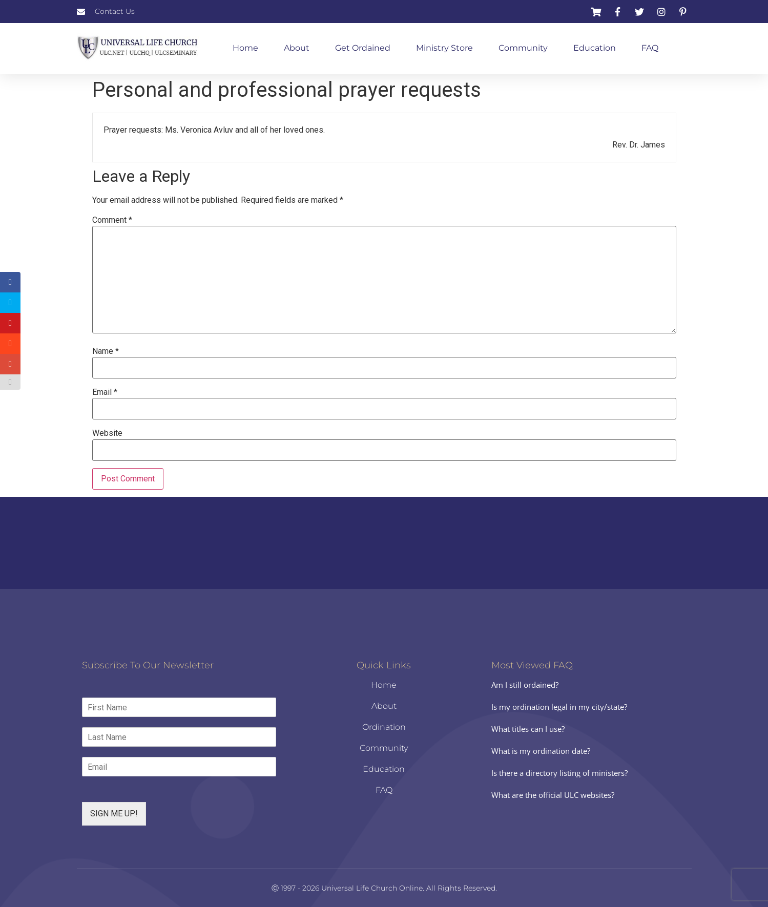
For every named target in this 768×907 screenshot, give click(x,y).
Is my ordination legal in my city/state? (559, 707)
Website (107, 433)
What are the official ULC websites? (552, 795)
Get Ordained (362, 48)
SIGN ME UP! (114, 813)
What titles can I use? (528, 729)
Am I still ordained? (524, 685)
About (296, 48)
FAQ (649, 48)
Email (104, 392)
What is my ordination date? (540, 751)
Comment (112, 220)
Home (245, 48)
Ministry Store (444, 48)
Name (105, 351)
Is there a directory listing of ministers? (559, 773)
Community (523, 48)
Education (594, 48)
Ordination (384, 727)
